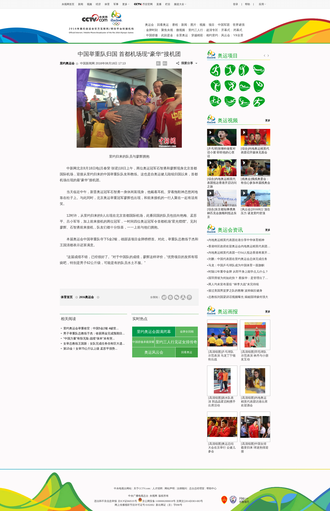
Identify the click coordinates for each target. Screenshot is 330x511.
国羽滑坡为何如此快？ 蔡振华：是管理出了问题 (239, 278)
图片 (193, 24)
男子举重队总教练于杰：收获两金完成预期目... (94, 333)
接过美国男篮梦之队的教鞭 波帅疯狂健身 (235, 290)
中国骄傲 (152, 35)
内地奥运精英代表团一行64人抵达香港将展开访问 (240, 252)
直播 (158, 4)
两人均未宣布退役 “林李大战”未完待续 (233, 284)
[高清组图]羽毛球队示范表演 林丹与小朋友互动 (254, 355)
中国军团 (224, 24)
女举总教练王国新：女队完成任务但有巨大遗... (94, 343)
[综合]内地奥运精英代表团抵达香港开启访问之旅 (222, 182)
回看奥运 (163, 24)
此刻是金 (167, 35)
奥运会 (149, 24)
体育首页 (67, 297)
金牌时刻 (152, 30)
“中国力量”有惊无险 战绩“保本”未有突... (89, 338)
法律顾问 (182, 488)
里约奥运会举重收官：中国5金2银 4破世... (91, 328)
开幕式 (225, 30)
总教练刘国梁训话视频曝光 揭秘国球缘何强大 (238, 297)
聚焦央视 (167, 30)
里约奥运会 (67, 63)
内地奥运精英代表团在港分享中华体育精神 (236, 240)
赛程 (175, 24)
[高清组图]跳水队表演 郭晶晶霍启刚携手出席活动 (222, 401)
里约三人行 (195, 30)
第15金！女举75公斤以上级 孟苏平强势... (90, 348)
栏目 (167, 4)
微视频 (180, 30)
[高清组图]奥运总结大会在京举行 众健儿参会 (222, 447)
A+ (165, 63)
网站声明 (170, 488)
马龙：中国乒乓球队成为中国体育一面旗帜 (236, 265)
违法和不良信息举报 (105, 501)
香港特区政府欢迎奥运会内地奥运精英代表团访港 (240, 246)
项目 (211, 24)
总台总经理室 (196, 488)
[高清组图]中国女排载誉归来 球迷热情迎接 (254, 447)
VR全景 (238, 35)
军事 (115, 4)
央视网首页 (68, 4)
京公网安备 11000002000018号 (157, 501)
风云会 (225, 35)
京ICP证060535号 (127, 501)
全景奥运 (182, 35)
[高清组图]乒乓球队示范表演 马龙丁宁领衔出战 (222, 355)
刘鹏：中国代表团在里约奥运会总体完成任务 (237, 259)
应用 (261, 4)
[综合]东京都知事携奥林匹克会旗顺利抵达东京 (222, 213)
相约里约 (212, 35)
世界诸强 (239, 24)
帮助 (247, 4)
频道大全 (179, 4)
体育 (107, 4)
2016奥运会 (86, 297)
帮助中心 (211, 488)
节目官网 (147, 4)
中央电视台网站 (123, 488)
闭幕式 (237, 30)
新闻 (80, 4)
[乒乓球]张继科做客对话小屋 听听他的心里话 (221, 152)
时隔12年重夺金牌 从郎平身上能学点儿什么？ (238, 271)
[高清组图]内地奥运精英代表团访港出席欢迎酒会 (254, 401)
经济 (98, 4)
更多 (124, 4)
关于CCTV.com (142, 488)
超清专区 (212, 30)
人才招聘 (157, 488)
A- (158, 63)
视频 (89, 4)
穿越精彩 (197, 35)
